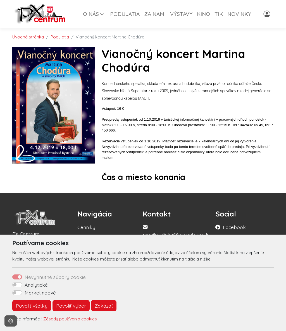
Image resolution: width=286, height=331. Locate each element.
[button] (104, 13)
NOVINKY (239, 14)
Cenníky (86, 227)
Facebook (234, 227)
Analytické (36, 285)
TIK (218, 14)
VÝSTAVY (181, 14)
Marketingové (40, 292)
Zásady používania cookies (70, 319)
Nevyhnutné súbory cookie (55, 277)
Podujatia (60, 37)
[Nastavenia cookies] (10, 321)
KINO (203, 14)
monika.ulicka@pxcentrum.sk (176, 234)
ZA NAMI (155, 14)
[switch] (17, 284)
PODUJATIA (125, 14)
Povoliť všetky (31, 306)
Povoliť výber (71, 306)
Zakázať (104, 306)
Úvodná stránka (28, 37)
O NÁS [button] (91, 14)
